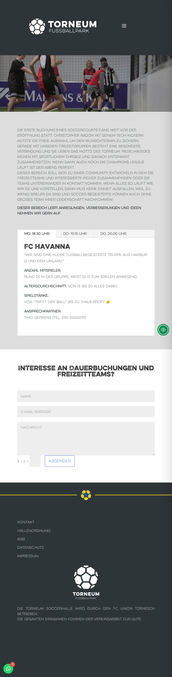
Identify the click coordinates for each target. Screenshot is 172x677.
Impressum (28, 556)
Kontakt (25, 522)
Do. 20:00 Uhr (113, 233)
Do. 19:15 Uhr (75, 233)
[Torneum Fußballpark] (63, 26)
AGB (21, 539)
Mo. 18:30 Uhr (36, 233)
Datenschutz (30, 547)
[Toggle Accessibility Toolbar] (163, 329)
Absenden (60, 461)
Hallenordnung (33, 530)
